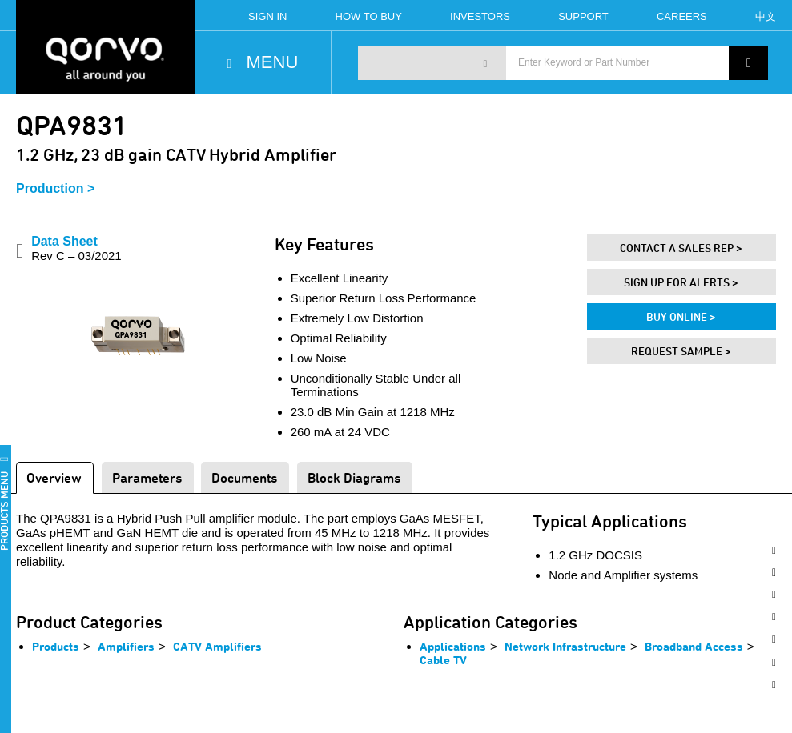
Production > (55, 188)
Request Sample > (681, 351)
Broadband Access (694, 646)
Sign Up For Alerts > (681, 282)
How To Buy (369, 16)
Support (583, 16)
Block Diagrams (354, 477)
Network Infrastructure (565, 646)
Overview (54, 477)
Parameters (147, 477)
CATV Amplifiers (217, 646)
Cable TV (443, 660)
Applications (453, 646)
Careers (682, 16)
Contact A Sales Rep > (681, 247)
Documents (244, 477)
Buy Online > (681, 316)
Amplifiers (126, 646)
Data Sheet (76, 248)
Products (55, 646)
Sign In (267, 16)
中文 (765, 16)
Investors (480, 16)
